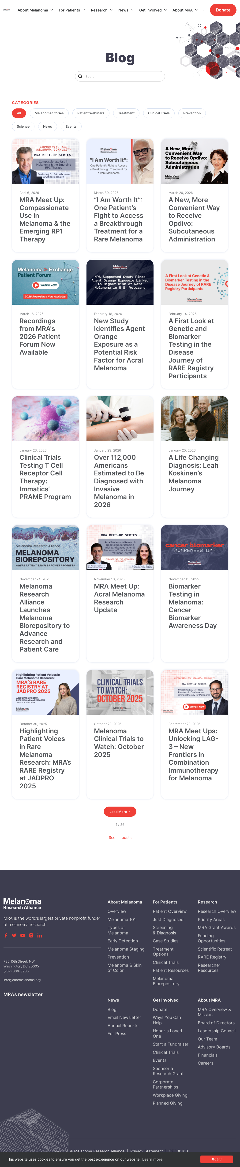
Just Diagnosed (168, 938)
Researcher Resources (209, 986)
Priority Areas (211, 938)
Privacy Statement (146, 1151)
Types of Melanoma (118, 949)
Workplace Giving (170, 1113)
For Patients (69, 10)
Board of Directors (216, 1041)
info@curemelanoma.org (22, 980)
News (123, 10)
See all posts (120, 837)
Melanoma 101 (122, 938)
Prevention (118, 975)
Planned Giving (168, 1121)
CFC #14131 (179, 1151)
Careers (206, 1081)
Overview (117, 929)
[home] (11, 10)
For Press (117, 1052)
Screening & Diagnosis (164, 949)
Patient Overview (170, 929)
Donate (223, 9)
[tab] (19, 113)
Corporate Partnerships (165, 1103)
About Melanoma (33, 10)
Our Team (208, 1057)
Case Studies (165, 959)
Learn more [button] (152, 1159)
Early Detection (123, 959)
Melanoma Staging (126, 967)
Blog (112, 1028)
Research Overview (217, 929)
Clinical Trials (166, 980)
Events (159, 1078)
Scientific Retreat (215, 967)
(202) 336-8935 (16, 971)
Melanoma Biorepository (166, 1000)
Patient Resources (171, 988)
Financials (208, 1073)
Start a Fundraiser (170, 1062)
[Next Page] (120, 812)
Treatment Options (163, 970)
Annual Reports (123, 1044)
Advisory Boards (214, 1065)
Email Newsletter (124, 1036)
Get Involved (150, 10)
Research (99, 10)
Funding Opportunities (211, 957)
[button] (35, 10)
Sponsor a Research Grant (168, 1090)
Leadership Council (217, 1049)
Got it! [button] (217, 1159)
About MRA (182, 10)
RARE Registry (212, 975)
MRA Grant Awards (217, 946)
